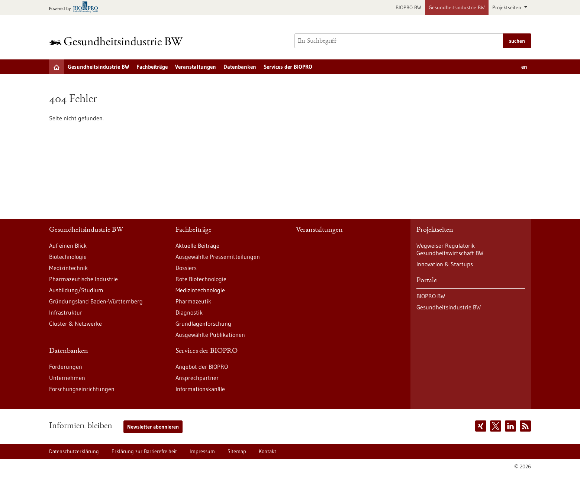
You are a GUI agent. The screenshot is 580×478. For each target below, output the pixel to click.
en (524, 66)
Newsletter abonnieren (153, 426)
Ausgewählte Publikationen (210, 334)
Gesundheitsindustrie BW (457, 7)
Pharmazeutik (193, 301)
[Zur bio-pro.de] (75, 7)
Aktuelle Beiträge (197, 245)
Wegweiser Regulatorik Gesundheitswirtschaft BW (449, 249)
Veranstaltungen (195, 66)
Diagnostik (189, 312)
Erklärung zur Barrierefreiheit (144, 451)
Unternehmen (67, 377)
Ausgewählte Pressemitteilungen (217, 256)
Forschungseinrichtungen (82, 389)
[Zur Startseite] (118, 41)
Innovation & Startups (444, 264)
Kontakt (267, 451)
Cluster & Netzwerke (75, 323)
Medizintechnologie (200, 290)
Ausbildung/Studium (76, 290)
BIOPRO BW (408, 7)
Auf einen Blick (68, 245)
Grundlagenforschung (203, 323)
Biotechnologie (68, 256)
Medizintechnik (68, 267)
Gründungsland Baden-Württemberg (96, 301)
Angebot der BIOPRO (201, 366)
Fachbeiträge (152, 66)
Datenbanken (239, 66)
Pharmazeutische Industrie (83, 279)
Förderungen (65, 366)
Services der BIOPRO (288, 66)
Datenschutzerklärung (74, 451)
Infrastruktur (65, 312)
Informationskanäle (200, 389)
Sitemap (237, 451)
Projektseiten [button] (507, 7)
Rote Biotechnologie (200, 279)
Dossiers (186, 267)
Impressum (202, 451)
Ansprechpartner (197, 377)
